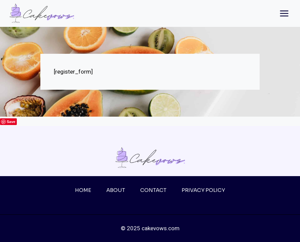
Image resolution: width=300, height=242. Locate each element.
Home (83, 190)
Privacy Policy (203, 190)
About (115, 190)
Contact (153, 190)
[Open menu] (284, 13)
